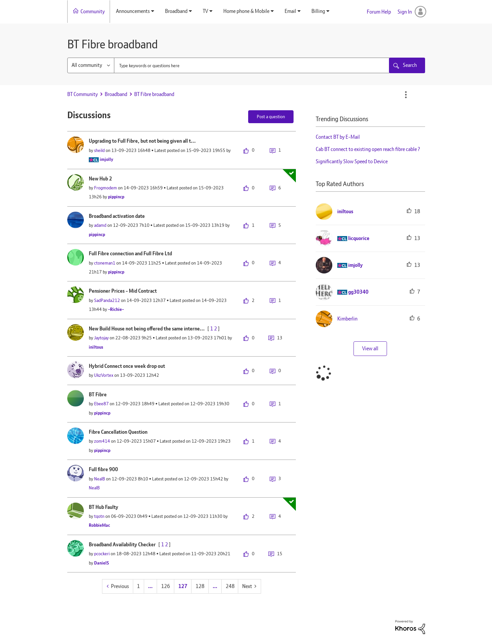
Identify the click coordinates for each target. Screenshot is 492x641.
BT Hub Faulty (103, 507)
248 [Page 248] (230, 586)
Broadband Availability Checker (122, 544)
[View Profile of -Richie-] (116, 309)
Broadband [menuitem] (176, 11)
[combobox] (252, 65)
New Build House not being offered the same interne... (147, 328)
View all (370, 348)
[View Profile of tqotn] (99, 516)
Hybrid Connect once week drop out (127, 366)
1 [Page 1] (138, 586)
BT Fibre (98, 394)
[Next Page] (249, 586)
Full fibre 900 (103, 469)
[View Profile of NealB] (99, 479)
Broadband (116, 94)
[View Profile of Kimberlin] (347, 318)
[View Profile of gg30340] (358, 291)
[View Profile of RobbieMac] (99, 525)
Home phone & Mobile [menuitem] (246, 11)
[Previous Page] (117, 586)
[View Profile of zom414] (102, 441)
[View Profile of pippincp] (116, 197)
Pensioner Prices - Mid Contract (123, 290)
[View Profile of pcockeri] (102, 554)
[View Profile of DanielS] (101, 563)
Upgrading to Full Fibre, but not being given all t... (142, 140)
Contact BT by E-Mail (338, 136)
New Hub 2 (100, 178)
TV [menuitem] (205, 11)
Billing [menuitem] (318, 11)
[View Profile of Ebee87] (101, 404)
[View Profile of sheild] (99, 150)
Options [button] (406, 94)
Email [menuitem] (290, 11)
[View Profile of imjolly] (106, 159)
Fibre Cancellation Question (118, 431)
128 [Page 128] (199, 586)
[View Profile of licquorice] (358, 238)
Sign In (405, 11)
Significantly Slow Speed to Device (352, 161)
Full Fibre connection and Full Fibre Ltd (130, 253)
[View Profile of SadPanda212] (107, 300)
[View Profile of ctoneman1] (104, 263)
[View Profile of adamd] (100, 225)
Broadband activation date (117, 216)
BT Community (82, 94)
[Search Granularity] (91, 65)
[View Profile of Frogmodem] (105, 188)
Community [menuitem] (93, 11)
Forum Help (379, 11)
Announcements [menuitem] (133, 11)
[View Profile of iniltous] (96, 347)
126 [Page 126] (165, 586)
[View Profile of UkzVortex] (103, 375)
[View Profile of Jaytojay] (101, 338)
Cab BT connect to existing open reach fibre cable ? (368, 149)
